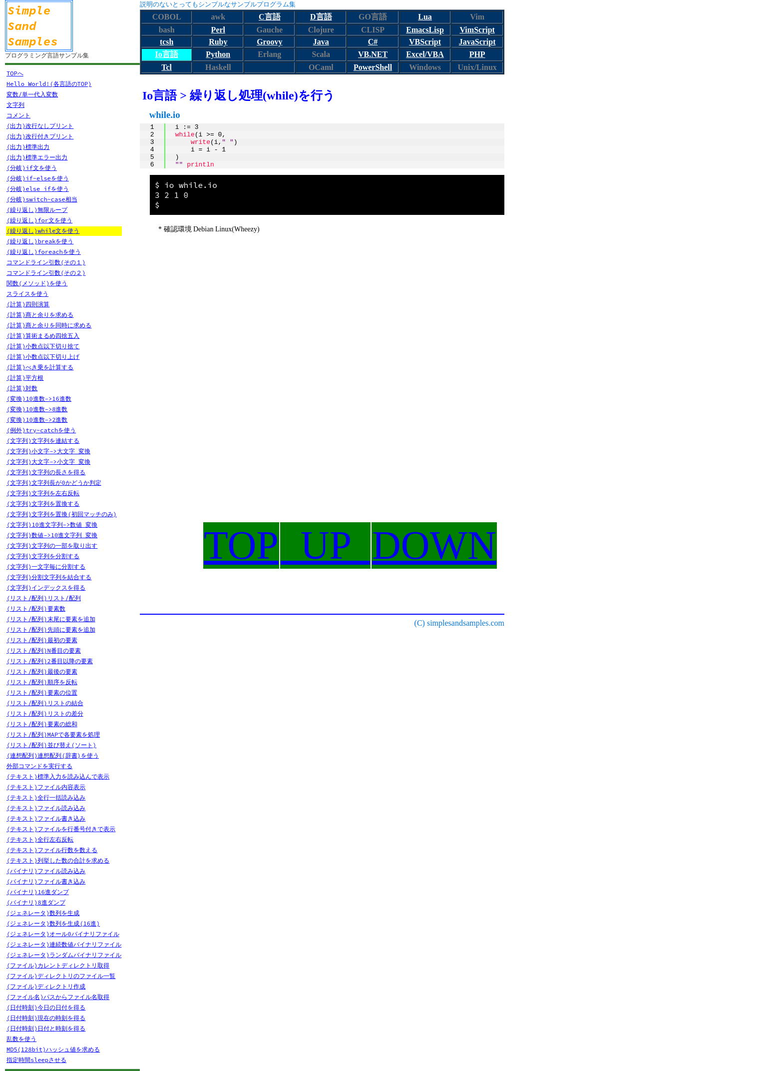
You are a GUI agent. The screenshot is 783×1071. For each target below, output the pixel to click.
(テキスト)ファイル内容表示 (45, 787)
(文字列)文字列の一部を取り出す (51, 545)
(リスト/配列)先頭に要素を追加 (50, 629)
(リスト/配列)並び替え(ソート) (51, 745)
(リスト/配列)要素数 (35, 608)
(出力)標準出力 (27, 146)
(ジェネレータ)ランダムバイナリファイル (63, 955)
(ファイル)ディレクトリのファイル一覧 (60, 976)
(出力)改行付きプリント (39, 136)
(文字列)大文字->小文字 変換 (48, 461)
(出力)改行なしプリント (39, 125)
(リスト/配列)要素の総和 (41, 724)
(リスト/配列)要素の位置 (41, 692)
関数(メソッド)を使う (36, 283)
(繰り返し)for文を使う (39, 220)
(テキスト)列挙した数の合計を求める (57, 860)
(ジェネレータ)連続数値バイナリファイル (63, 944)
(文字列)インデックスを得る (45, 587)
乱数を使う (21, 1039)
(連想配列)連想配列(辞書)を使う (52, 755)
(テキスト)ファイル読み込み (45, 808)
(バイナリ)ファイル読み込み (45, 871)
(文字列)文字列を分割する (42, 556)
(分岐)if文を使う (31, 167)
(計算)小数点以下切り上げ (42, 356)
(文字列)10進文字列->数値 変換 (51, 524)
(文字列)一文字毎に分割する (45, 566)
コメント (18, 115)
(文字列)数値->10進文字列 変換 (51, 535)
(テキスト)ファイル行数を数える (51, 850)
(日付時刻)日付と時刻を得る (45, 1028)
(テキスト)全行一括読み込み (45, 797)
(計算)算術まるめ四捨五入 (42, 335)
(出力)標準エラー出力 (36, 157)
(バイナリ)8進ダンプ (35, 902)
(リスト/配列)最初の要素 (41, 640)
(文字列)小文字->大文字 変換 (48, 451)
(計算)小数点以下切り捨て (42, 346)
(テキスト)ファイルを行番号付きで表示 (60, 829)
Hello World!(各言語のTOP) (48, 83)
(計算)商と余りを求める (39, 314)
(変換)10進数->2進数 (36, 419)
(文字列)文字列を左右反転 (42, 493)
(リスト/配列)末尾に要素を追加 (50, 619)
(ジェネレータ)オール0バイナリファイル (62, 934)
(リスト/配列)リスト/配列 (43, 598)
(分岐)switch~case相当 (41, 199)
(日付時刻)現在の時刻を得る (45, 1018)
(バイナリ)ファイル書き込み (45, 881)
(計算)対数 (21, 388)
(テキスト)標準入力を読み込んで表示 (57, 776)
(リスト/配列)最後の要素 (41, 671)
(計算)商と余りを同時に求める (48, 325)
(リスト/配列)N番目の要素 (43, 650)
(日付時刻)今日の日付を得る (45, 1007)
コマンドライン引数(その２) (45, 272)
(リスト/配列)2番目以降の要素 (49, 661)
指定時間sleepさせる (36, 1060)
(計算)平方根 (24, 377)
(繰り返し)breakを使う (39, 241)
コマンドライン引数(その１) (45, 262)
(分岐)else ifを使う (37, 188)
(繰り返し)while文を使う (42, 230)
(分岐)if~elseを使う (37, 178)
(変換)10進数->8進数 (36, 409)
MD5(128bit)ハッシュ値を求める (53, 1049)
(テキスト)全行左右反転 (39, 839)
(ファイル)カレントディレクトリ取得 (57, 965)
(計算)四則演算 (27, 304)
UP (325, 545)
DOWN (434, 545)
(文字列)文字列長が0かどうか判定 (53, 482)
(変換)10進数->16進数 (38, 398)
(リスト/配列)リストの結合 (44, 703)
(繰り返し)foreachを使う (43, 251)
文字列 (15, 104)
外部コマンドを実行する (39, 766)
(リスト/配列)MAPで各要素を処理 (53, 734)
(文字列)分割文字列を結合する (48, 577)
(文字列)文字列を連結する (42, 440)
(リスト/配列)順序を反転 (41, 682)
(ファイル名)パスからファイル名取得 (57, 997)
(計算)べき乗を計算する (39, 367)
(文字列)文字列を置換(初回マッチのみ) (61, 514)
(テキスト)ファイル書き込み (45, 818)
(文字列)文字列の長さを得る (45, 472)
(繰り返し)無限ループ (36, 209)
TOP (241, 545)
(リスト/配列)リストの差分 (44, 713)
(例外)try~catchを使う (41, 430)
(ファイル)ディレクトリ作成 (45, 986)
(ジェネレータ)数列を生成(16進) (53, 923)
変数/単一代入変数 (32, 94)
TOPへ (14, 73)
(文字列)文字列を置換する (42, 503)
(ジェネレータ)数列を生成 (42, 913)
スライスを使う (27, 293)
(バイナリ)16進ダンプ (37, 892)
